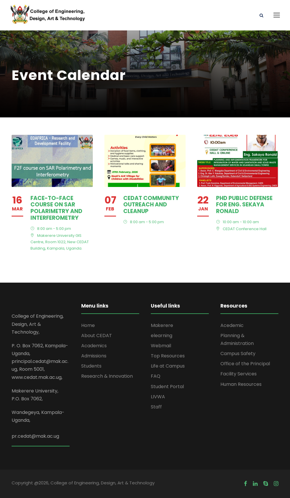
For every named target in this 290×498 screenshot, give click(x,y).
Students (91, 366)
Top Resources (168, 355)
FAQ (155, 376)
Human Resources (241, 384)
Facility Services (238, 373)
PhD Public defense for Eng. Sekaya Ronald (244, 204)
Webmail (161, 345)
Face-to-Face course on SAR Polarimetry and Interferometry (56, 208)
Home (88, 325)
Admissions (93, 355)
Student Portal (167, 386)
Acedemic (232, 325)
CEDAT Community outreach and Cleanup (151, 204)
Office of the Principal (245, 363)
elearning (161, 335)
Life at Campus (168, 366)
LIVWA (158, 396)
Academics (94, 345)
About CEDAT (96, 335)
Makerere (162, 325)
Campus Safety (237, 353)
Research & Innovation (107, 376)
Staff (156, 407)
